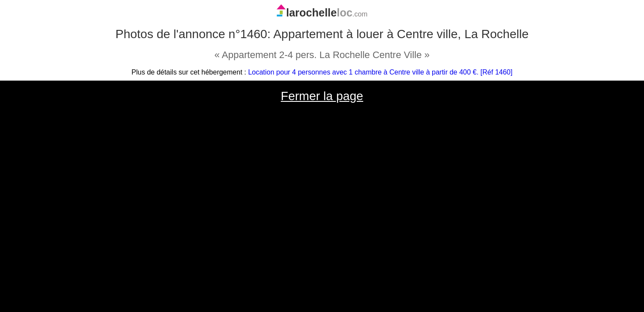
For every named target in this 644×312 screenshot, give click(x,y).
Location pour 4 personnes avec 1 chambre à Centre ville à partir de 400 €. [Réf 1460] (380, 72)
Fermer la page (322, 96)
